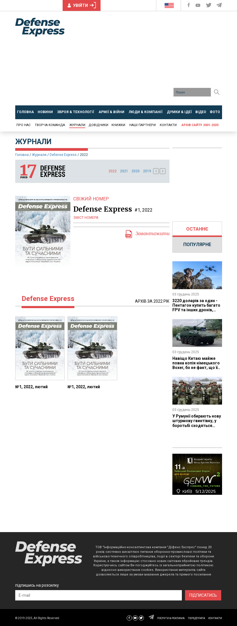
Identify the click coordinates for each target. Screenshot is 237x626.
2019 (147, 171)
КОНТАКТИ (215, 618)
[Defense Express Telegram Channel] (219, 5)
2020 (136, 171)
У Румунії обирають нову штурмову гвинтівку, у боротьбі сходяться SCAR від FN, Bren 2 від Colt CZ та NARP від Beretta (196, 427)
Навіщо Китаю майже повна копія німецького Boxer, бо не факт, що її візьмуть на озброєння (196, 365)
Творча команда (50, 125)
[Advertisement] (152, 60)
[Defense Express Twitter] (209, 5)
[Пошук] (217, 92)
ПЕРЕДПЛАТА (196, 618)
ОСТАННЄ (197, 229)
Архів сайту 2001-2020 (200, 125)
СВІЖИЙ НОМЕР (91, 199)
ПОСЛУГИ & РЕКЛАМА (171, 618)
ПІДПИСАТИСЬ (203, 595)
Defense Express (63, 155)
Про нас (23, 125)
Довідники (98, 125)
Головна (22, 155)
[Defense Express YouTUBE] (198, 5)
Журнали (77, 125)
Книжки (118, 125)
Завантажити (147, 234)
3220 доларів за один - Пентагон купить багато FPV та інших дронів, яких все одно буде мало (196, 309)
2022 (113, 171)
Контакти (168, 125)
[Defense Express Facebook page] (189, 5)
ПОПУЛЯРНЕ (197, 244)
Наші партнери (142, 125)
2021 (124, 171)
